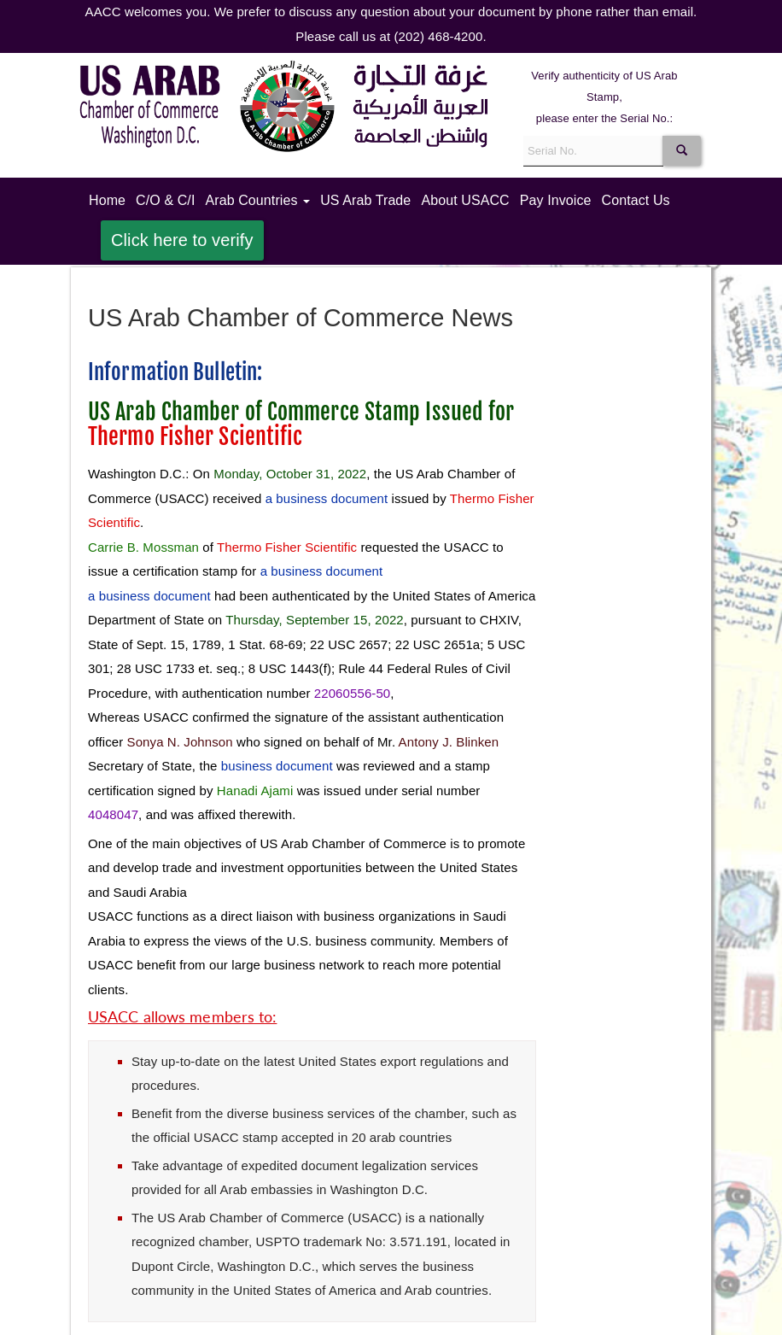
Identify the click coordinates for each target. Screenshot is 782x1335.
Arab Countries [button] (257, 200)
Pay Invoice (556, 200)
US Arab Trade (365, 200)
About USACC (465, 200)
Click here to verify (182, 240)
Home (110, 199)
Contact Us (636, 200)
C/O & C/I (165, 200)
